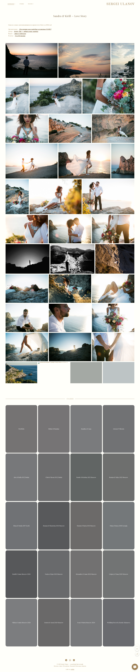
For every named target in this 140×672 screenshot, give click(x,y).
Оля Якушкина (20, 36)
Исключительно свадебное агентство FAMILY (35, 29)
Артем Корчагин (20, 34)
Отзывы (21, 4)
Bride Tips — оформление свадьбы (26, 31)
